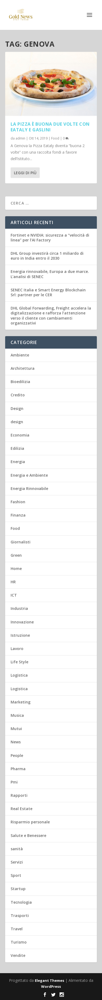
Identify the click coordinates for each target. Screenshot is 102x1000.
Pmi (14, 782)
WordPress (51, 986)
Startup (18, 888)
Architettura (23, 368)
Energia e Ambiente (29, 475)
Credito (18, 394)
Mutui (16, 728)
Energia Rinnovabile (29, 488)
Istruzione (20, 635)
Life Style (19, 661)
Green (16, 555)
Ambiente (20, 355)
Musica (17, 715)
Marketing (20, 702)
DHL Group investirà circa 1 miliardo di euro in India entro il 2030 (47, 256)
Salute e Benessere (28, 835)
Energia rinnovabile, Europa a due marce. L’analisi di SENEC (50, 274)
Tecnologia (21, 902)
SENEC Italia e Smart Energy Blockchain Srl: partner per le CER (48, 292)
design (17, 421)
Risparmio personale (30, 821)
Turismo (19, 942)
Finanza (18, 515)
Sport (16, 875)
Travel (17, 928)
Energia (18, 461)
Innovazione (22, 622)
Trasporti (20, 915)
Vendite (18, 955)
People (17, 755)
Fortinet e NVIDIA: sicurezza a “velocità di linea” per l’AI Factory (50, 238)
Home (16, 568)
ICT (14, 595)
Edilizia (17, 448)
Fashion (18, 501)
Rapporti (19, 795)
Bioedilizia (20, 381)
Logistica (19, 675)
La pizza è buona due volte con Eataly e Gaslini (50, 127)
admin (20, 138)
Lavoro (17, 648)
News (16, 741)
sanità (17, 848)
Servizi (17, 862)
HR (13, 581)
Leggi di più (25, 172)
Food (55, 138)
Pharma (18, 768)
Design (17, 408)
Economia (20, 435)
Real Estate (21, 808)
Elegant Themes (49, 980)
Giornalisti (20, 541)
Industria (19, 608)
